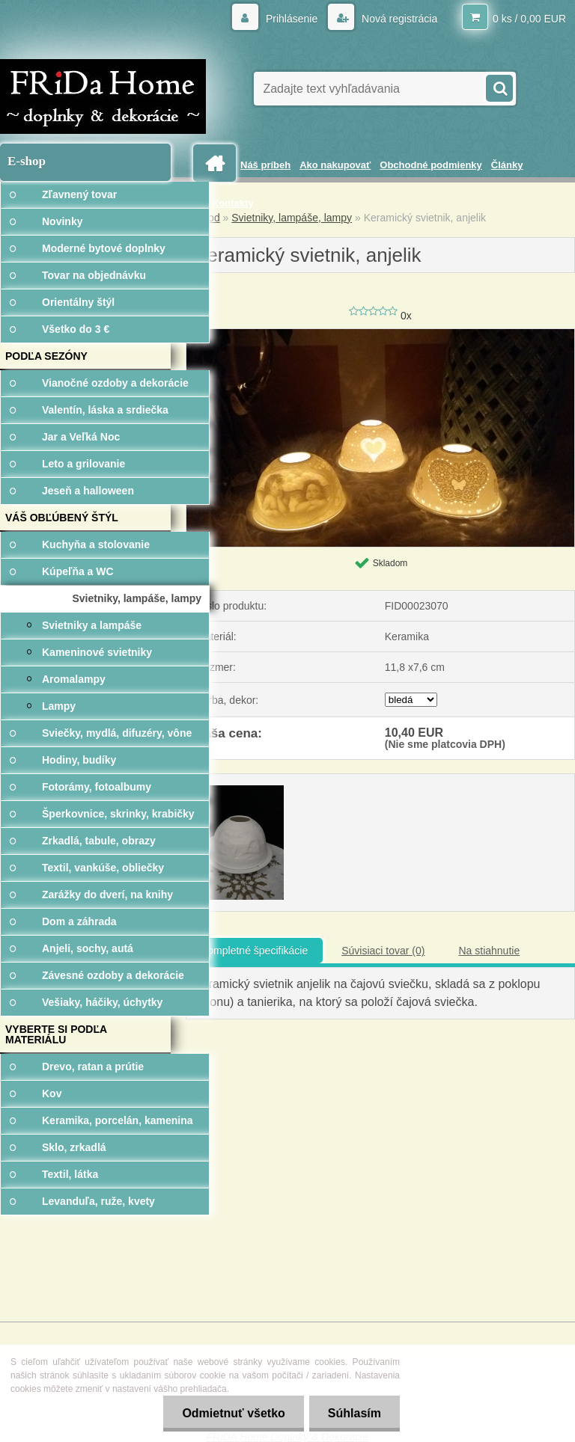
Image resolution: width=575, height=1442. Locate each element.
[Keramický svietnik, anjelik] (380, 334)
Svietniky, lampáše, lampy (291, 218)
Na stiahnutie (489, 951)
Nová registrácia (398, 19)
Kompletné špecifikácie (254, 951)
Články (507, 165)
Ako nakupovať (335, 165)
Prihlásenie (291, 19)
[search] (498, 87)
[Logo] (103, 96)
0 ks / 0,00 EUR (529, 19)
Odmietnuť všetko (233, 1413)
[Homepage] (217, 163)
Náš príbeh (265, 165)
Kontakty (233, 203)
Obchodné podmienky (431, 165)
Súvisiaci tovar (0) (383, 951)
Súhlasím (354, 1413)
